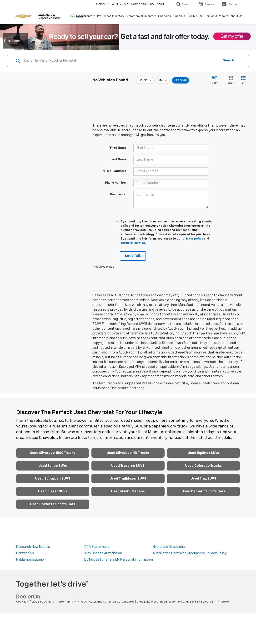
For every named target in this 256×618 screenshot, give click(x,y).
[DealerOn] (28, 596)
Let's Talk (133, 256)
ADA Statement (96, 547)
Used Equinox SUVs (203, 453)
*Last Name (118, 159)
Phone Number (115, 182)
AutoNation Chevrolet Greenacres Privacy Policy (189, 553)
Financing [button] (164, 16)
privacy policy (193, 238)
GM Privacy (79, 601)
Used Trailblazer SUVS (128, 478)
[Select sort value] (216, 80)
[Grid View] (230, 80)
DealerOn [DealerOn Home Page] (50, 601)
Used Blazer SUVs (52, 491)
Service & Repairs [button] (216, 16)
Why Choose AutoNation (103, 553)
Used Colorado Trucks (203, 465)
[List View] (243, 80)
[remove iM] (163, 80)
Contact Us (25, 553)
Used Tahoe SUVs (52, 465)
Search (228, 60)
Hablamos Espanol (30, 559)
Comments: (118, 194)
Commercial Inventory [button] (141, 16)
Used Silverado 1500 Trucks (52, 453)
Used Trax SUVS (203, 478)
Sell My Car (194, 16)
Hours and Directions (169, 547)
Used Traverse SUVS (128, 465)
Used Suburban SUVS (52, 478)
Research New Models (33, 547)
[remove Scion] (145, 80)
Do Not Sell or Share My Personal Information (118, 559)
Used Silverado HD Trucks (128, 453)
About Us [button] (236, 16)
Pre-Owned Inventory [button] (110, 16)
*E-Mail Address (114, 171)
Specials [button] (179, 16)
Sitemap (64, 601)
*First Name (117, 148)
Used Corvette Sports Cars (52, 504)
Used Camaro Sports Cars (203, 491)
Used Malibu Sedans (128, 491)
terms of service (133, 243)
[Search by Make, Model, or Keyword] (121, 61)
